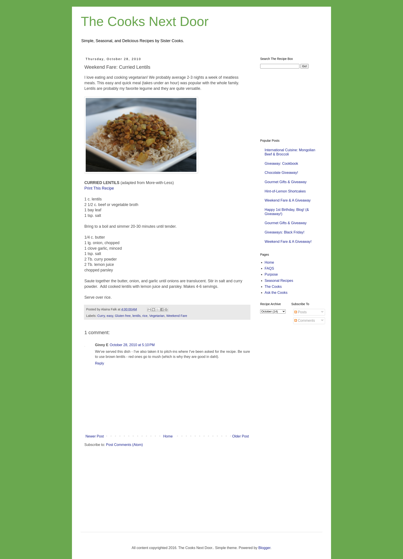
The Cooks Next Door (145, 21)
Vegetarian (157, 316)
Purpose (271, 274)
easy (110, 316)
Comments (304, 320)
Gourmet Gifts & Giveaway (285, 182)
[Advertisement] (161, 485)
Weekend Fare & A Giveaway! (288, 241)
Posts (300, 312)
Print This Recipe (99, 188)
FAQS (269, 268)
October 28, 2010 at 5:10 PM (132, 345)
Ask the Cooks (276, 292)
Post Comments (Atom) (124, 445)
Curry (101, 316)
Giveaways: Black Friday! (284, 232)
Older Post (240, 436)
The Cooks (273, 286)
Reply (99, 363)
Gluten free (123, 316)
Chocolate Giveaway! (281, 173)
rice (144, 316)
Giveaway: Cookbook (281, 163)
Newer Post (94, 436)
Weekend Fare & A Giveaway (288, 200)
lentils (136, 316)
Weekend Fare (176, 316)
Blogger (264, 548)
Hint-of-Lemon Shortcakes (285, 191)
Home (168, 436)
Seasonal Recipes (279, 280)
